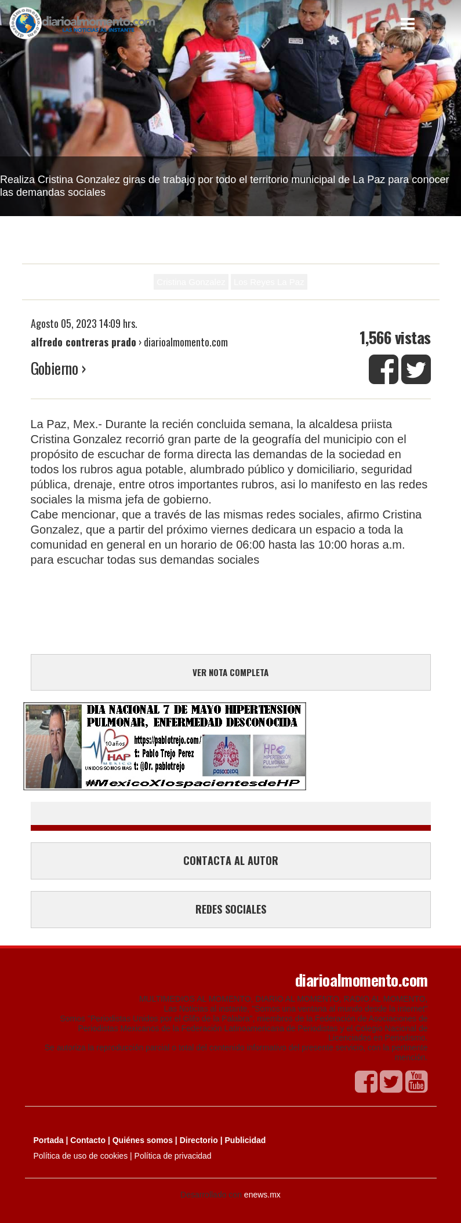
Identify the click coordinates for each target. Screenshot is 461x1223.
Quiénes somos (142, 1140)
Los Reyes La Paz (269, 282)
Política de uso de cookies (81, 1155)
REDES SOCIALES (230, 909)
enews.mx (262, 1194)
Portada (49, 1140)
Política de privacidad (173, 1155)
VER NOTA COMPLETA (230, 672)
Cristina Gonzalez (191, 282)
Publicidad (245, 1140)
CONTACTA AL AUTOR (230, 860)
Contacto (88, 1140)
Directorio (199, 1140)
